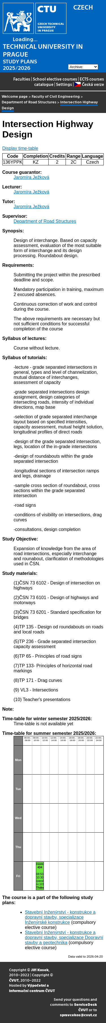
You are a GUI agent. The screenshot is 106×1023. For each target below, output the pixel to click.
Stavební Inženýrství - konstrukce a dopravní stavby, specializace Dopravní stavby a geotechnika (64, 937)
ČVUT (14, 980)
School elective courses (55, 78)
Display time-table (20, 148)
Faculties (21, 78)
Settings (64, 84)
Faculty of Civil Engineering (56, 96)
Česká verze (89, 84)
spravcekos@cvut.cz (78, 1015)
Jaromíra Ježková (31, 177)
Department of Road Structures (29, 102)
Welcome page (15, 96)
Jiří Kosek (40, 970)
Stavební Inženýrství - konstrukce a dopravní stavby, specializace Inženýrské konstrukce (60, 917)
